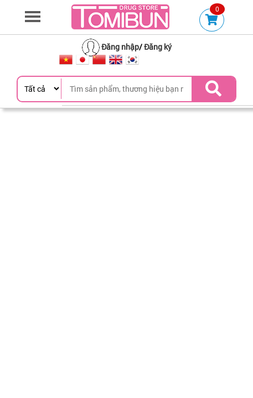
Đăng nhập (120, 46)
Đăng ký (158, 46)
